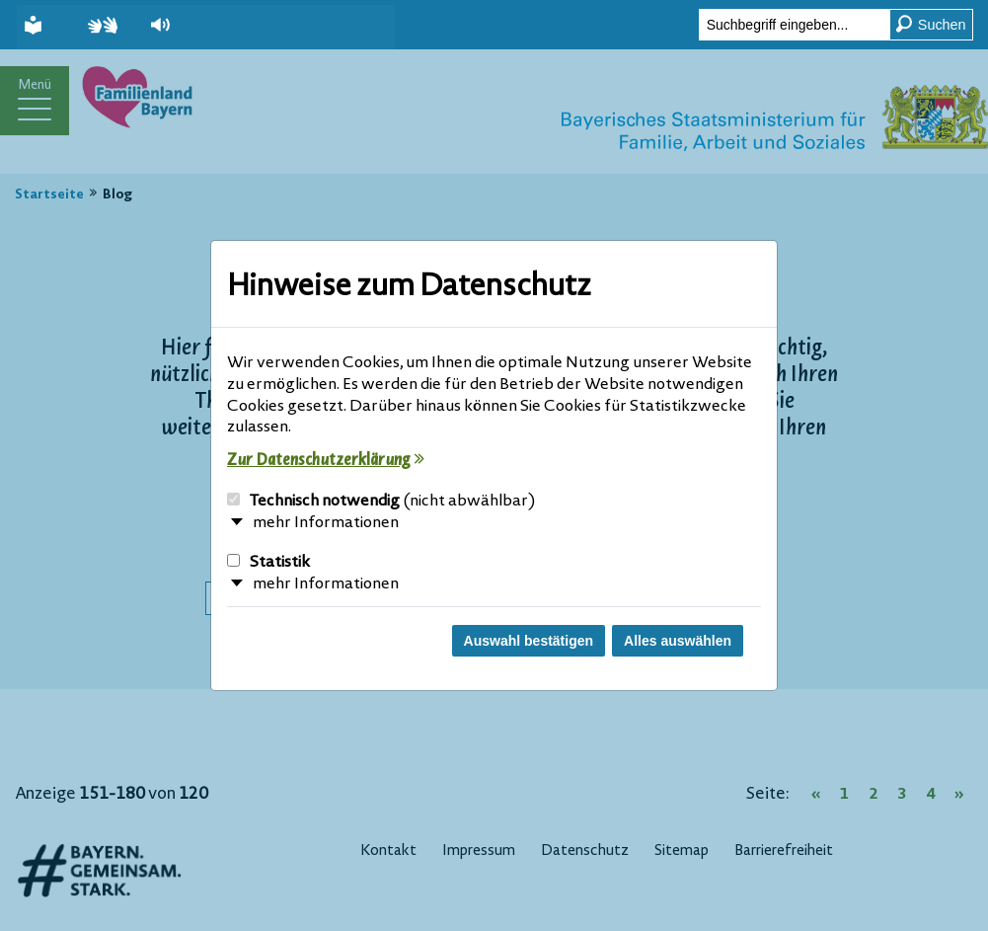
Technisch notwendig (381, 501)
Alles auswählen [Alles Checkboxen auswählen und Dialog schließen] (677, 641)
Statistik (268, 563)
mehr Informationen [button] (326, 523)
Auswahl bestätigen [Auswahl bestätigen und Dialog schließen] (528, 641)
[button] (170, 24)
